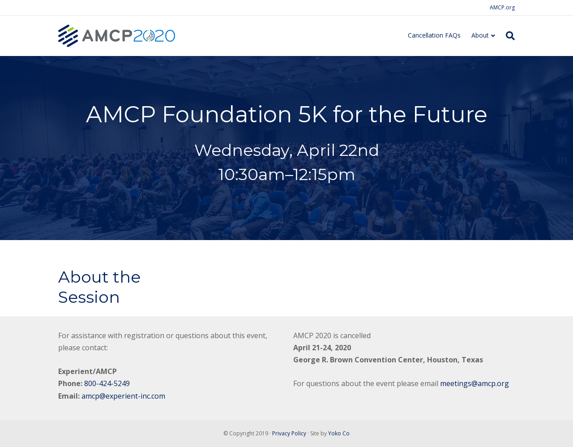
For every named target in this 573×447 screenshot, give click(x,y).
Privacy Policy (289, 433)
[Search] (507, 36)
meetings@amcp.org (474, 383)
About (480, 35)
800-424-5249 (107, 383)
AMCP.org (502, 7)
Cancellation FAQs (434, 35)
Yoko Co (339, 433)
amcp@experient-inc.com (123, 396)
